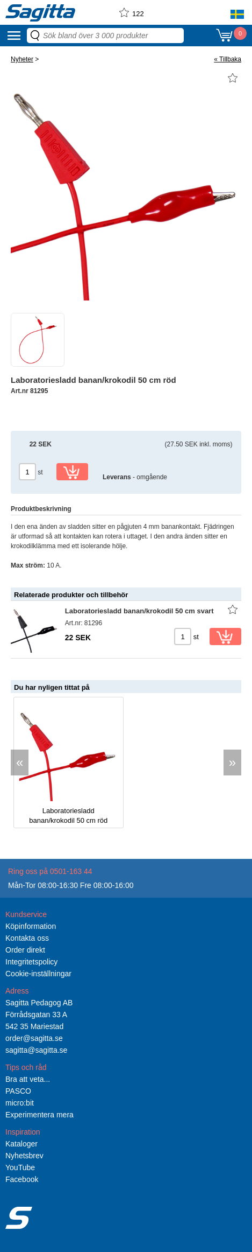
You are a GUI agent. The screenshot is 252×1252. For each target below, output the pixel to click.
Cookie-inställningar (38, 973)
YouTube (20, 1167)
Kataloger (21, 1143)
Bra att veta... (27, 1079)
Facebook (21, 1179)
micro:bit (19, 1103)
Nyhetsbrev (24, 1155)
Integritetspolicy (31, 961)
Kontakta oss (27, 938)
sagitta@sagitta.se (36, 1050)
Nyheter (22, 59)
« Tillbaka (227, 59)
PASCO (18, 1091)
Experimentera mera (39, 1114)
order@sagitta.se (34, 1038)
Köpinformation (30, 926)
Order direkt (25, 950)
